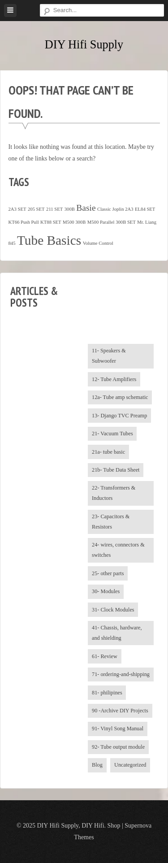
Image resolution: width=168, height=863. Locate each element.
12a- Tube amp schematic (120, 397)
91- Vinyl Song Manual (117, 728)
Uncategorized (130, 765)
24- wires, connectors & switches (118, 550)
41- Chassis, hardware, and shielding (117, 632)
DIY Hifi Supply (84, 44)
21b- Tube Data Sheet (116, 470)
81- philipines (107, 693)
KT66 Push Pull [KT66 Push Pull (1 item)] (24, 222)
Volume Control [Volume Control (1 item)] (98, 243)
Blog (97, 765)
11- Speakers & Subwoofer (109, 355)
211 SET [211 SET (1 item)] (54, 209)
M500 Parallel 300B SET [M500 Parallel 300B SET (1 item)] (111, 222)
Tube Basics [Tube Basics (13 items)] (49, 240)
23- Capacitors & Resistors (110, 521)
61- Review (104, 656)
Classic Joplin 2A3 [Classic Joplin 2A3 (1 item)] (115, 209)
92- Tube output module (118, 747)
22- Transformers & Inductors (113, 493)
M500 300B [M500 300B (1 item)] (74, 222)
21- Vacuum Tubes (112, 433)
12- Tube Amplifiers (114, 379)
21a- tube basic (108, 452)
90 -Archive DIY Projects (120, 710)
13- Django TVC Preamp (119, 415)
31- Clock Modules (113, 610)
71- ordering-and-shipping (121, 674)
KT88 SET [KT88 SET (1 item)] (50, 222)
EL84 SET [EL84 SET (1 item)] (145, 209)
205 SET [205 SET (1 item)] (36, 209)
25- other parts (108, 573)
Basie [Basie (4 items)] (85, 207)
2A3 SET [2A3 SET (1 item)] (17, 209)
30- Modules (106, 591)
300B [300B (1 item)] (70, 209)
